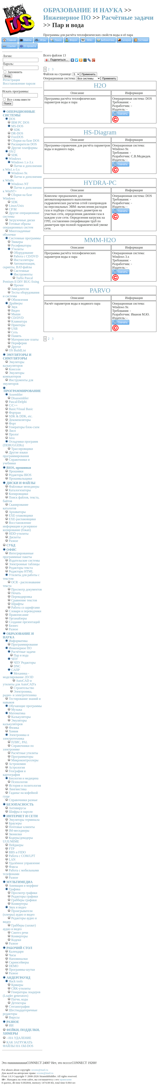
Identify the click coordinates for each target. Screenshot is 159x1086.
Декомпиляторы (20, 420)
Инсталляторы (24, 260)
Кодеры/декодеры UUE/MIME (18, 839)
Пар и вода (21, 655)
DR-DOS (17, 133)
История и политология (25, 785)
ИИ (11, 1025)
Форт (12, 423)
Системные (21, 270)
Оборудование (23, 252)
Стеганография (19, 1006)
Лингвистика (18, 789)
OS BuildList (17, 350)
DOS (12, 119)
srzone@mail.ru (39, 1069)
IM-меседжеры (19, 830)
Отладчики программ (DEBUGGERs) (20, 443)
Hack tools (16, 981)
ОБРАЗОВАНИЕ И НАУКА (83, 10)
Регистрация (11, 80)
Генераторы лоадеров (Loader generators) (21, 993)
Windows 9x (19, 173)
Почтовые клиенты (22, 827)
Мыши (16, 314)
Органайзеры (18, 618)
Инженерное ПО (67, 17)
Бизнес (13, 625)
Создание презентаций (24, 622)
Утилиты (17, 249)
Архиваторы (17, 512)
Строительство (24, 688)
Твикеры (17, 242)
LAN (12, 859)
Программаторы (22, 756)
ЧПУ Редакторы (25, 662)
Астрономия (17, 764)
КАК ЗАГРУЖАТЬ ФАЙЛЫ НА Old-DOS (18, 1044)
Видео (15, 310)
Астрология (17, 767)
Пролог (14, 434)
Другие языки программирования (16, 454)
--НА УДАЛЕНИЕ (18, 1038)
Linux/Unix (16, 205)
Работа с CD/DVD (26, 256)
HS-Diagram (100, 132)
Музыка (16, 709)
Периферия (19, 343)
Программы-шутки (22, 969)
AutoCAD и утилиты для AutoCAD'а (19, 682)
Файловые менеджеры (24, 486)
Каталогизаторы (20, 490)
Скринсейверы (19, 962)
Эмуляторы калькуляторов (13, 363)
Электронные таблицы (24, 564)
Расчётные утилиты (24, 753)
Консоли (15, 369)
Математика (17, 713)
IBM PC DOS (20, 122)
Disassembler (20, 398)
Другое (16, 346)
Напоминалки (18, 958)
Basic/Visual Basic (21, 409)
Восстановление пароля (19, 83)
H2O (100, 85)
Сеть (14, 332)
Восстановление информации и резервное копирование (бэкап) (20, 526)
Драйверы (16, 303)
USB (14, 328)
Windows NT (20, 184)
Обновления (19, 299)
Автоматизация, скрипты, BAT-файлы (19, 265)
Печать (16, 593)
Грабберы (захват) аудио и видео (19, 927)
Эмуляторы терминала (24, 819)
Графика (14, 889)
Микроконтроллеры (24, 760)
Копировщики (18, 493)
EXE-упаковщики (21, 515)
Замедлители (20, 289)
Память (16, 336)
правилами (65, 1079)
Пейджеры (16, 845)
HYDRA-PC (100, 182)
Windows (15, 158)
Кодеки (16, 940)
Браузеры (15, 823)
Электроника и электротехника (16, 736)
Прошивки (16, 471)
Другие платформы (24, 147)
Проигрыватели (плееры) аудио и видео (19, 912)
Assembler (16, 394)
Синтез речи (19, 932)
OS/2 (12, 151)
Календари (16, 951)
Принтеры (18, 325)
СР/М (12, 209)
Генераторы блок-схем (24, 427)
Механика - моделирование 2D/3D (18, 675)
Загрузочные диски (22, 220)
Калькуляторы (21, 717)
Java (11, 438)
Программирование (24, 644)
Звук (14, 307)
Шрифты (17, 604)
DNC (17, 666)
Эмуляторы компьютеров (13, 374)
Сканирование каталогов (15, 506)
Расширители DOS (24, 144)
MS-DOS (17, 126)
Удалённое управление (24, 863)
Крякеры (17, 985)
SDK (17, 129)
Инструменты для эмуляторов (18, 381)
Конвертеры (19, 903)
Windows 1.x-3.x (22, 162)
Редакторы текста (21, 567)
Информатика (18, 641)
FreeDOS (17, 137)
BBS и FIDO (17, 852)
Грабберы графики (24, 900)
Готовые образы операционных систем (18, 225)
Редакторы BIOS (20, 475)
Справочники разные (23, 800)
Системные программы (25, 238)
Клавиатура (19, 321)
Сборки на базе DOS (25, 140)
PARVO (100, 290)
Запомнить (13, 72)
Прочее (19, 285)
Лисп (12, 430)
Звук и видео (17, 907)
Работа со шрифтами (25, 607)
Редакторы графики (24, 896)
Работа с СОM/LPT (22, 856)
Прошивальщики (20, 478)
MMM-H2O (100, 240)
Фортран (15, 412)
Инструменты (23, 274)
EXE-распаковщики (22, 519)
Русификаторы (21, 245)
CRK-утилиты (21, 988)
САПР (15, 669)
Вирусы (14, 1017)
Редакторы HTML (21, 571)
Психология (19, 782)
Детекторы (18, 1003)
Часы (12, 955)
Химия (13, 731)
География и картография (14, 772)
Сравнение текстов (24, 600)
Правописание (19, 614)
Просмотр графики (24, 893)
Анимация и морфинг (23, 885)
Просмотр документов (26, 589)
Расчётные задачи (128, 17)
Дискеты (15, 537)
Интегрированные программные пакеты (18, 555)
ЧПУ (14, 659)
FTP (11, 848)
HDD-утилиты (19, 533)
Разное (13, 540)
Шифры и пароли (21, 811)
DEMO (13, 966)
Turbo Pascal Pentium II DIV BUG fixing (21, 279)
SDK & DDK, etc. (21, 416)
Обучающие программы (25, 706)
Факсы (13, 866)
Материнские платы (25, 339)
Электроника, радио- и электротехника (20, 693)
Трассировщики (22, 448)
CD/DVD (17, 317)
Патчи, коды (19, 999)
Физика (14, 727)
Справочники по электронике (18, 747)
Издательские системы (24, 560)
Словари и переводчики (25, 611)
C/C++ (13, 405)
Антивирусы (17, 808)
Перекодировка (21, 596)
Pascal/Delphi (18, 401)
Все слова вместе (17, 99)
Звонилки (15, 834)
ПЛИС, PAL (19, 742)
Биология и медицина (23, 778)
